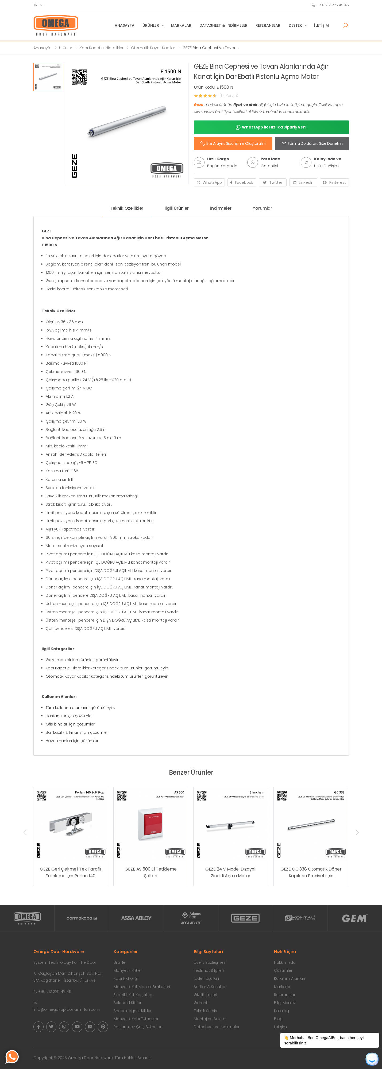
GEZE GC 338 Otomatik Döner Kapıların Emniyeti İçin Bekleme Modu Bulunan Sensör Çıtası (310, 872)
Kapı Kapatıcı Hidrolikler (102, 47)
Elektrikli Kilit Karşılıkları (133, 994)
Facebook (241, 182)
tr (35, 5)
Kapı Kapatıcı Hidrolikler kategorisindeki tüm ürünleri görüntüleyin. (107, 668)
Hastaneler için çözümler (69, 716)
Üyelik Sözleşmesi (210, 962)
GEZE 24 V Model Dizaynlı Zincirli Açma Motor (230, 872)
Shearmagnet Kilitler (133, 1010)
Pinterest (334, 182)
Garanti (201, 1002)
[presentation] (25, 832)
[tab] (126, 210)
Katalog (281, 1010)
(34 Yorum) (228, 95)
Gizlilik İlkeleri (205, 994)
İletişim (321, 25)
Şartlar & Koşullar (210, 986)
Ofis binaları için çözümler (70, 724)
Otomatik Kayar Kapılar (153, 47)
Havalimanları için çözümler (72, 740)
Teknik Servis (205, 1010)
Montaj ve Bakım (209, 1018)
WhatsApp (209, 182)
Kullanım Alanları (289, 978)
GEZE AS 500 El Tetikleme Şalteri (150, 872)
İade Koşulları (206, 978)
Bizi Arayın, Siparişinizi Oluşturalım (233, 143)
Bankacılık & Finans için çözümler (77, 732)
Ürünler (150, 25)
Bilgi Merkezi (285, 1002)
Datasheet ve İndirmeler (217, 1026)
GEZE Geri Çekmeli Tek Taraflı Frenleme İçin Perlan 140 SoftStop (70, 872)
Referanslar (268, 25)
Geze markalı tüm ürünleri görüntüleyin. (83, 659)
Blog (278, 1018)
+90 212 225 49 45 (330, 4)
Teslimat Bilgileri (209, 970)
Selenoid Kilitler (127, 1002)
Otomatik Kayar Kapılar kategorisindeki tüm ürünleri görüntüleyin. (107, 676)
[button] (345, 26)
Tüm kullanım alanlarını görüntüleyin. (80, 707)
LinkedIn (303, 182)
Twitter (272, 182)
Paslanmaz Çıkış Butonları (138, 1026)
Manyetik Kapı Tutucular (136, 1018)
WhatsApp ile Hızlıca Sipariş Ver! (271, 127)
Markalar (181, 25)
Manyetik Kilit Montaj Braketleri (142, 986)
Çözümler (283, 970)
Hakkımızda (285, 962)
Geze (198, 104)
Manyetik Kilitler (128, 970)
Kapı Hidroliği (126, 978)
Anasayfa (124, 25)
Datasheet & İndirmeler (223, 25)
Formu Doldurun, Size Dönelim (311, 143)
